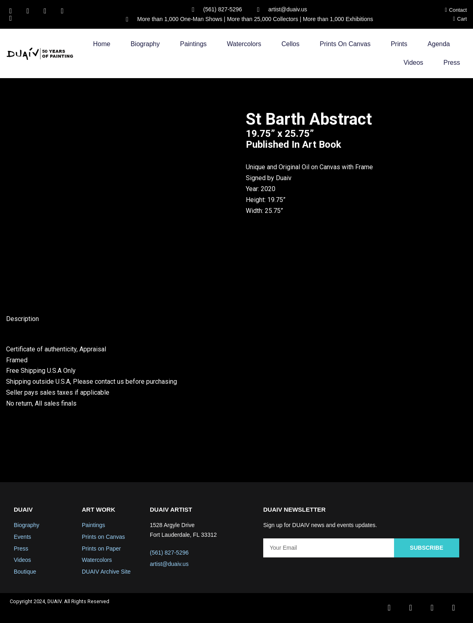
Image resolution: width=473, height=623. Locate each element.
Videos (413, 63)
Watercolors (244, 44)
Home (102, 44)
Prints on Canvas (345, 44)
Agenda (439, 44)
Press (451, 63)
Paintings (193, 44)
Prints (399, 44)
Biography (145, 44)
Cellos (290, 44)
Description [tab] (22, 319)
